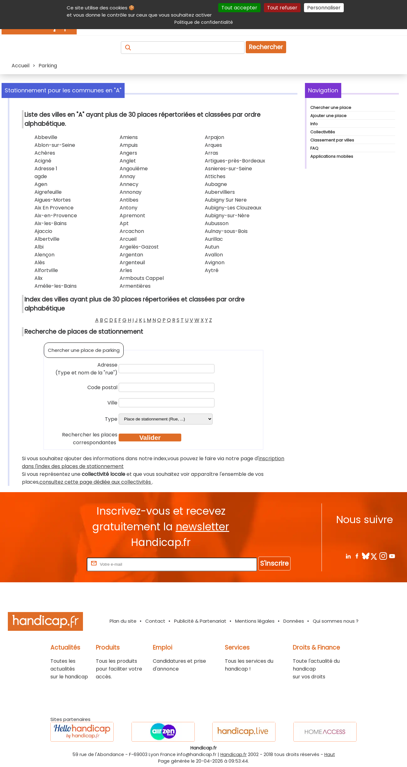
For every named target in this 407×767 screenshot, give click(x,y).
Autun (212, 246)
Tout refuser (282, 7)
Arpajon (214, 137)
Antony (128, 207)
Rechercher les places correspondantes (89, 438)
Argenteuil (132, 262)
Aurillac (214, 239)
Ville (112, 402)
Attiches (215, 176)
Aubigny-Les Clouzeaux (233, 207)
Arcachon (132, 231)
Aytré (212, 270)
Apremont (132, 215)
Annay (127, 176)
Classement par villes (332, 140)
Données (293, 621)
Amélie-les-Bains (55, 286)
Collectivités (322, 132)
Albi (39, 246)
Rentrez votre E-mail (60, 564)
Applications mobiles (331, 156)
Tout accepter (239, 7)
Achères (44, 153)
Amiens (129, 137)
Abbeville (45, 137)
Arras (211, 153)
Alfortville (46, 270)
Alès (39, 262)
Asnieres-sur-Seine (228, 168)
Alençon (44, 254)
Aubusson (217, 223)
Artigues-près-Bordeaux (235, 160)
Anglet (128, 160)
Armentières (135, 286)
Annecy (129, 184)
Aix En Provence (54, 207)
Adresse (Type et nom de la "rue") (86, 368)
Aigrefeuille (48, 192)
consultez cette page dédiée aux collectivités (95, 482)
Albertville (46, 239)
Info (314, 124)
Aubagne (216, 184)
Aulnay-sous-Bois (226, 231)
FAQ (314, 148)
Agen (40, 184)
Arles (126, 270)
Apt (124, 223)
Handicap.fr (233, 754)
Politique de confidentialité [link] (203, 22)
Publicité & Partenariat (200, 621)
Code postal (102, 387)
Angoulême (134, 168)
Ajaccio (43, 231)
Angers (128, 153)
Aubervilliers (220, 192)
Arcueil (128, 239)
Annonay (131, 192)
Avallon (214, 254)
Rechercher (266, 47)
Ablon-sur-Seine (54, 145)
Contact (155, 621)
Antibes (129, 199)
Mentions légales (255, 621)
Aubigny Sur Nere (226, 199)
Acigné (42, 160)
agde (40, 176)
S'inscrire (274, 563)
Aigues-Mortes (52, 199)
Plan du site (123, 621)
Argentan (131, 254)
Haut (329, 754)
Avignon (214, 262)
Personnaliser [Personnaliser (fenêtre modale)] (324, 7)
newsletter (202, 526)
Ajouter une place (328, 116)
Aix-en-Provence (55, 215)
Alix (38, 278)
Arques (213, 145)
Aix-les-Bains (50, 223)
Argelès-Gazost (139, 246)
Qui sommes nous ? (335, 621)
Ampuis (129, 145)
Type (111, 419)
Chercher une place (330, 108)
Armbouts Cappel (142, 278)
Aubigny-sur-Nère (227, 215)
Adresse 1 (45, 168)
